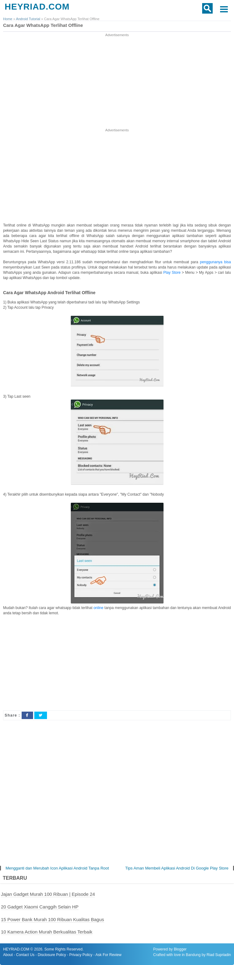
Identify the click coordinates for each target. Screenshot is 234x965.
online (98, 608)
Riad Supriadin (218, 955)
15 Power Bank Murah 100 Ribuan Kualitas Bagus (52, 919)
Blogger (180, 949)
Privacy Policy (80, 955)
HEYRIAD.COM (37, 6)
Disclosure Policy (52, 955)
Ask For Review (108, 955)
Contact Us (25, 955)
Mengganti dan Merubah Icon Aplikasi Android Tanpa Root (57, 868)
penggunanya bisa (215, 262)
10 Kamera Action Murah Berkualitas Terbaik (46, 931)
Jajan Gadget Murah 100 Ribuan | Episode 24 (48, 894)
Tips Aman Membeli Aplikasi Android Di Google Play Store (176, 868)
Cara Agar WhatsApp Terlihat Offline (43, 25)
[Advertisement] (117, 81)
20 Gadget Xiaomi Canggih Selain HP (40, 906)
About (8, 955)
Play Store (172, 272)
